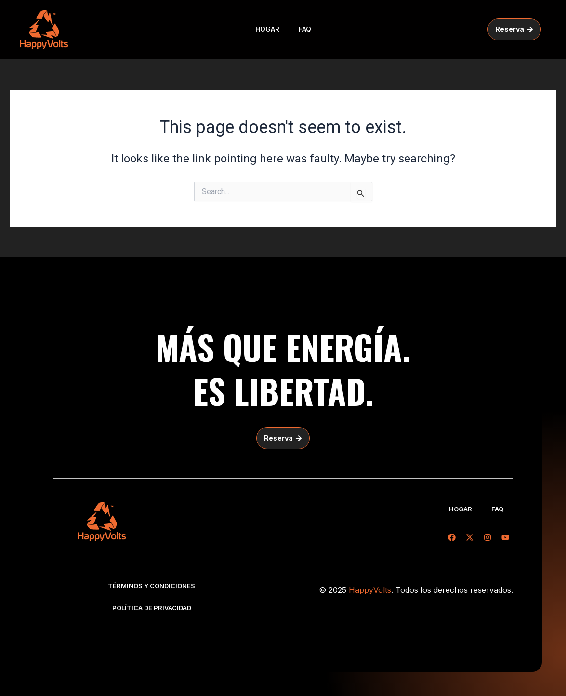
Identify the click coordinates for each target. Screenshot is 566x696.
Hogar (267, 29)
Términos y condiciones (151, 585)
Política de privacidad (151, 608)
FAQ (305, 29)
